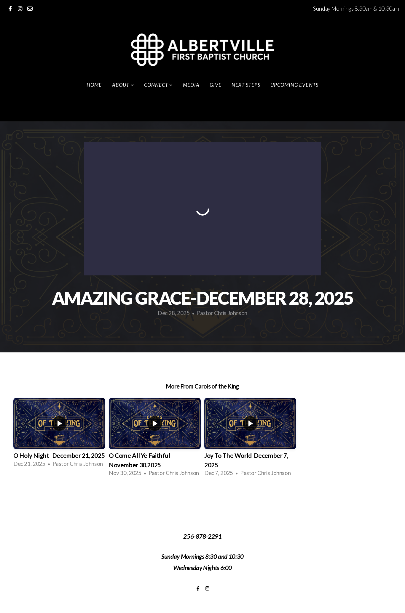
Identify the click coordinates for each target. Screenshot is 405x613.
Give (215, 85)
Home (94, 85)
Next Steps (246, 85)
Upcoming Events (294, 85)
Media (191, 85)
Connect (158, 85)
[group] (59, 434)
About (123, 85)
